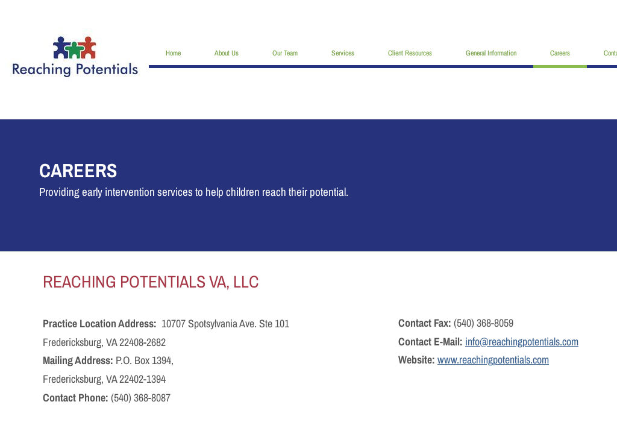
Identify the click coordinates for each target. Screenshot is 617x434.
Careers (560, 53)
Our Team (285, 53)
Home (173, 53)
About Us (227, 53)
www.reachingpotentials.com (493, 359)
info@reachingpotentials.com (521, 341)
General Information (491, 53)
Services (342, 53)
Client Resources (410, 53)
